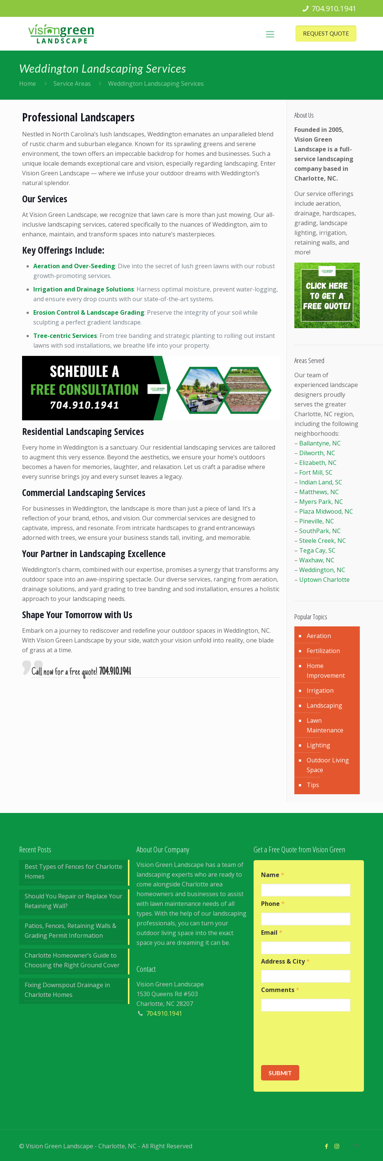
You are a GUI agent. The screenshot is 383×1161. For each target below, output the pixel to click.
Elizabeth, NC (318, 463)
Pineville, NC (316, 521)
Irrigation (320, 690)
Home (27, 83)
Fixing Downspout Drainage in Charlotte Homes (67, 990)
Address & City (285, 961)
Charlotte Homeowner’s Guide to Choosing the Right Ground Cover (72, 960)
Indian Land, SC (320, 482)
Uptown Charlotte (324, 579)
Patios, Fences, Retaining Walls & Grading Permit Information (70, 931)
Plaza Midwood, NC (326, 511)
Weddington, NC (322, 570)
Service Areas (72, 83)
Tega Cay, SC (317, 550)
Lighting (318, 745)
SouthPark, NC (320, 531)
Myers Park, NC (321, 502)
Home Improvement (326, 671)
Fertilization (323, 651)
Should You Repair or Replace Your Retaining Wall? (73, 901)
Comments (280, 990)
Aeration (319, 636)
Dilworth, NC (317, 453)
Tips (313, 785)
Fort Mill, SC (316, 472)
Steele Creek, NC (322, 540)
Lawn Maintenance (325, 725)
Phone (273, 904)
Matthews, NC (319, 492)
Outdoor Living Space (328, 765)
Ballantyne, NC (320, 443)
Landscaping (324, 705)
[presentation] (318, 1038)
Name (272, 875)
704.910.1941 (334, 8)
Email (271, 933)
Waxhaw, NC (316, 560)
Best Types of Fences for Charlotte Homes (73, 871)
